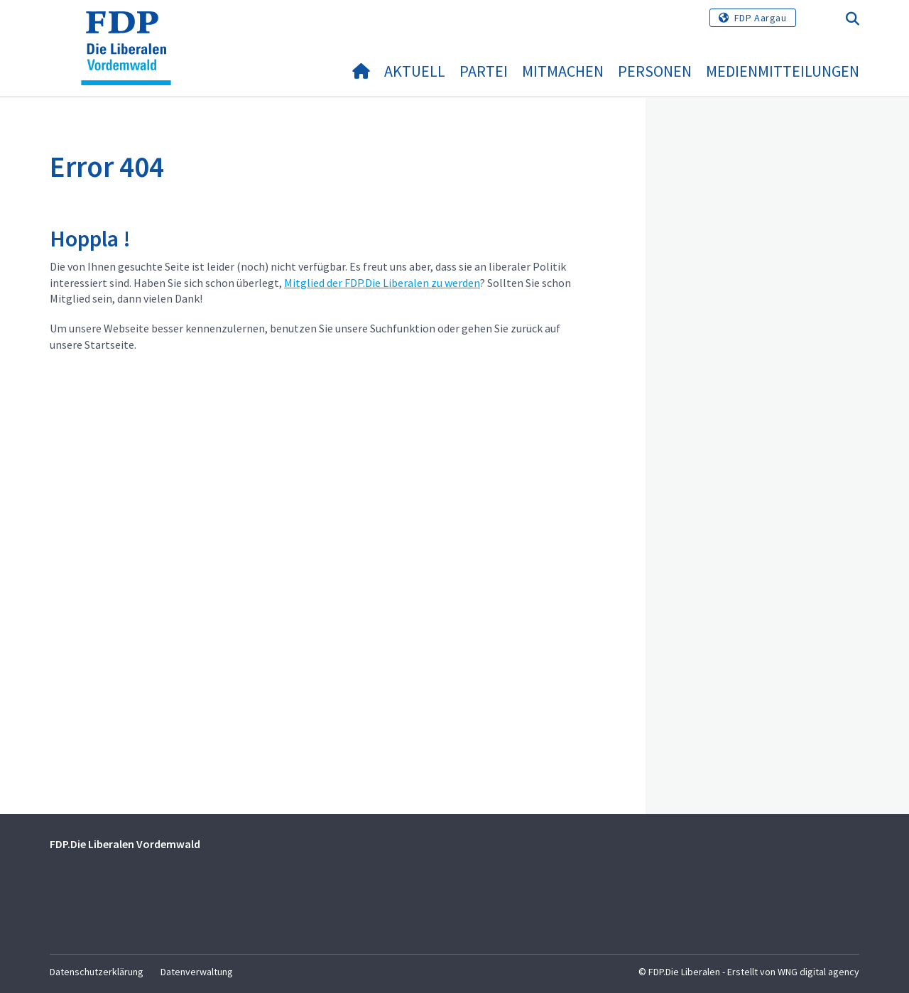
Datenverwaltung (196, 971)
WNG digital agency (818, 971)
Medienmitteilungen (782, 71)
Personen (655, 71)
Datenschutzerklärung (96, 971)
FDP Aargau (760, 17)
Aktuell (414, 71)
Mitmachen (563, 71)
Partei (483, 71)
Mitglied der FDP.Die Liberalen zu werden (382, 283)
